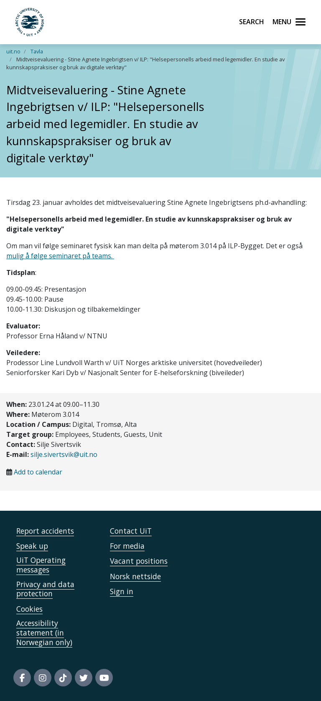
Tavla (37, 51)
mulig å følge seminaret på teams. (60, 255)
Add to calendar (38, 472)
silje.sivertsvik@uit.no (64, 454)
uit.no (13, 51)
